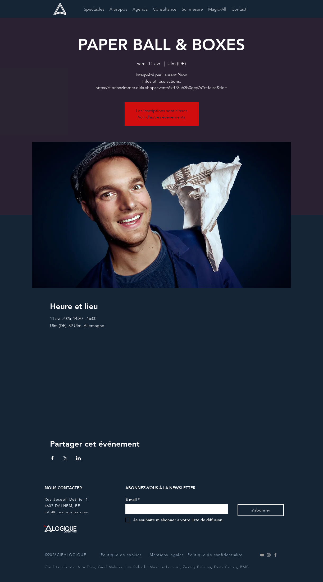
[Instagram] (268, 555)
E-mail (132, 499)
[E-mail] (175, 509)
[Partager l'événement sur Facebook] (52, 458)
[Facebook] (275, 555)
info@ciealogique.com (67, 512)
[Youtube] (262, 555)
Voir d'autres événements (161, 117)
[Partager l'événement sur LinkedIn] (78, 458)
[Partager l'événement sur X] (65, 458)
